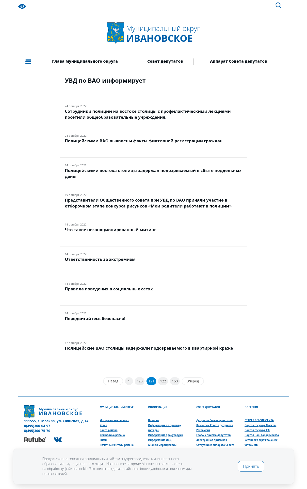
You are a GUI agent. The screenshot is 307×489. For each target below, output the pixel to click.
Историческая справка (114, 420)
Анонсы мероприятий (162, 445)
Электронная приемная (211, 440)
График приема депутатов (213, 435)
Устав (103, 425)
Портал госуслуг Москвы (260, 425)
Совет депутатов (165, 61)
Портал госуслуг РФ (257, 430)
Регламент (203, 430)
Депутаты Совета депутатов (214, 420)
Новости (153, 420)
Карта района (109, 430)
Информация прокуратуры (165, 435)
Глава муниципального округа (85, 61)
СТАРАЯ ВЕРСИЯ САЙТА (259, 420)
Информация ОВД (160, 440)
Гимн (103, 440)
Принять (251, 466)
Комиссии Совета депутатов (214, 425)
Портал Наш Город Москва (262, 435)
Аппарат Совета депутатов (238, 61)
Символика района (112, 435)
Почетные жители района (117, 445)
